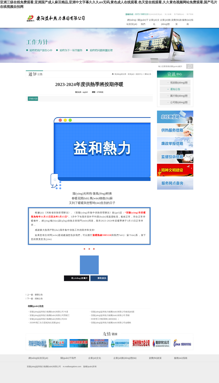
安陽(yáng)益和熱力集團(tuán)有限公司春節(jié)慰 (112, 312)
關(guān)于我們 (143, 20)
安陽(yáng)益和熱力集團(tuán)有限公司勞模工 (50, 315)
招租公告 (39, 298)
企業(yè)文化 (154, 20)
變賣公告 (39, 295)
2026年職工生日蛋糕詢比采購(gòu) (45, 322)
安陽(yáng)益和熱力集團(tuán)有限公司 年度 (49, 312)
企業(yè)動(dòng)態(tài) (165, 20)
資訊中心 (139, 74)
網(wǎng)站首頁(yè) (132, 20)
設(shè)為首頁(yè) (155, 14)
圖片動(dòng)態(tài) (179, 96)
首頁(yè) (131, 74)
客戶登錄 (190, 14)
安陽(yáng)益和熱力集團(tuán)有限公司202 (48, 319)
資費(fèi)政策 (176, 20)
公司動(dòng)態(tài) (179, 103)
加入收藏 (168, 14)
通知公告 (175, 89)
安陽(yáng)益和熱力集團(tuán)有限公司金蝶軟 (111, 322)
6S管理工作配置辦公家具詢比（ (105, 319)
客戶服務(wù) (179, 14)
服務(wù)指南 (187, 20)
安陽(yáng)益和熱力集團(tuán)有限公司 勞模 (110, 315)
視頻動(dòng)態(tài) (179, 83)
